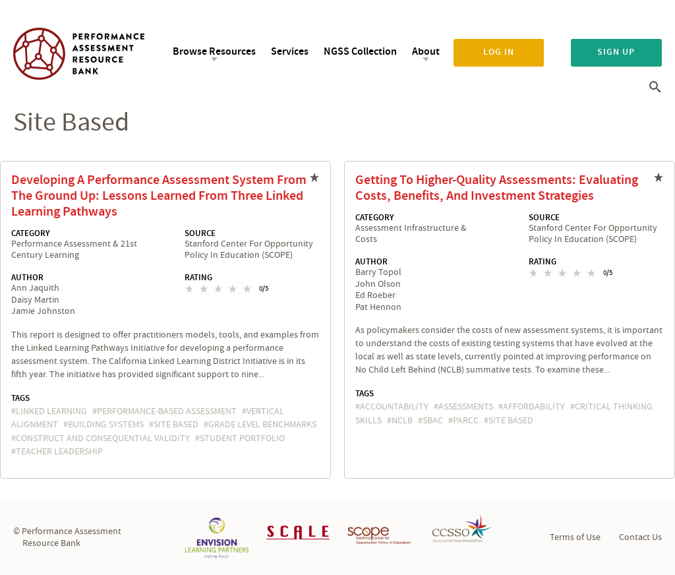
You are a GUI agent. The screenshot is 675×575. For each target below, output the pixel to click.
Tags (20, 398)
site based (176, 425)
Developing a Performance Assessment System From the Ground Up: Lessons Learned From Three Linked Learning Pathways (159, 195)
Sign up (616, 52)
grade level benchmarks (262, 425)
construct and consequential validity (103, 438)
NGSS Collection (360, 52)
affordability (534, 407)
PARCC (466, 421)
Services (289, 52)
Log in (498, 52)
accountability (394, 407)
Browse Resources (214, 52)
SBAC (433, 421)
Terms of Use (575, 537)
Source (200, 233)
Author (27, 277)
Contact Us (640, 537)
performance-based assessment (167, 411)
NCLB (402, 421)
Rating (198, 277)
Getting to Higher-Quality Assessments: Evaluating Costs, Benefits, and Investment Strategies (496, 187)
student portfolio (242, 438)
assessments (465, 407)
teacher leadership (59, 452)
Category (30, 233)
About (426, 52)
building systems (106, 425)
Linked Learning (51, 411)
